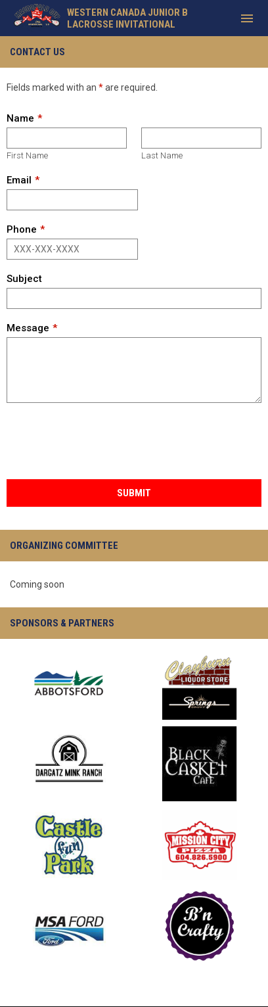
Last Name (162, 155)
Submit (134, 493)
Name (20, 118)
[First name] (67, 138)
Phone (22, 229)
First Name (27, 155)
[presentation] (106, 441)
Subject (24, 279)
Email (19, 180)
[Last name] (201, 138)
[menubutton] (247, 18)
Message (28, 328)
